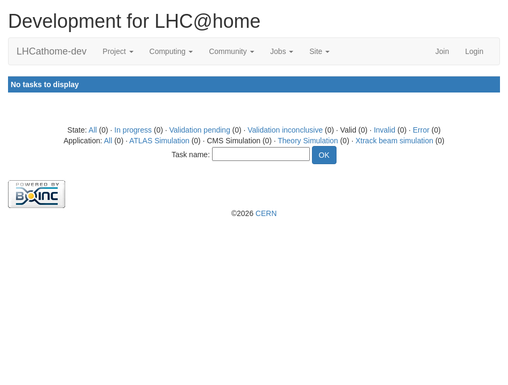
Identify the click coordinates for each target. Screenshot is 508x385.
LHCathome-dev (52, 51)
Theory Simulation (308, 140)
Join (442, 51)
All (93, 130)
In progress (133, 130)
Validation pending (199, 130)
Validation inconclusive (285, 130)
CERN (266, 213)
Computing (171, 51)
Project (118, 51)
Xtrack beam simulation (394, 140)
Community (231, 51)
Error (421, 130)
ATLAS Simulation (159, 140)
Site (319, 51)
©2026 (254, 213)
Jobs (281, 51)
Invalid (384, 130)
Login (474, 51)
